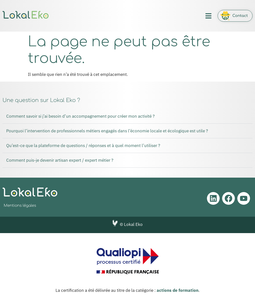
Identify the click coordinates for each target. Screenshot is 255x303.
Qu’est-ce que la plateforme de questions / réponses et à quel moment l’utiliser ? (83, 145)
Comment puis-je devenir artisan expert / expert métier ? (59, 160)
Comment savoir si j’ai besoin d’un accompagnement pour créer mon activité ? (80, 116)
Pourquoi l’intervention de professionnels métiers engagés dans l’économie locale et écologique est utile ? (107, 131)
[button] (208, 15)
